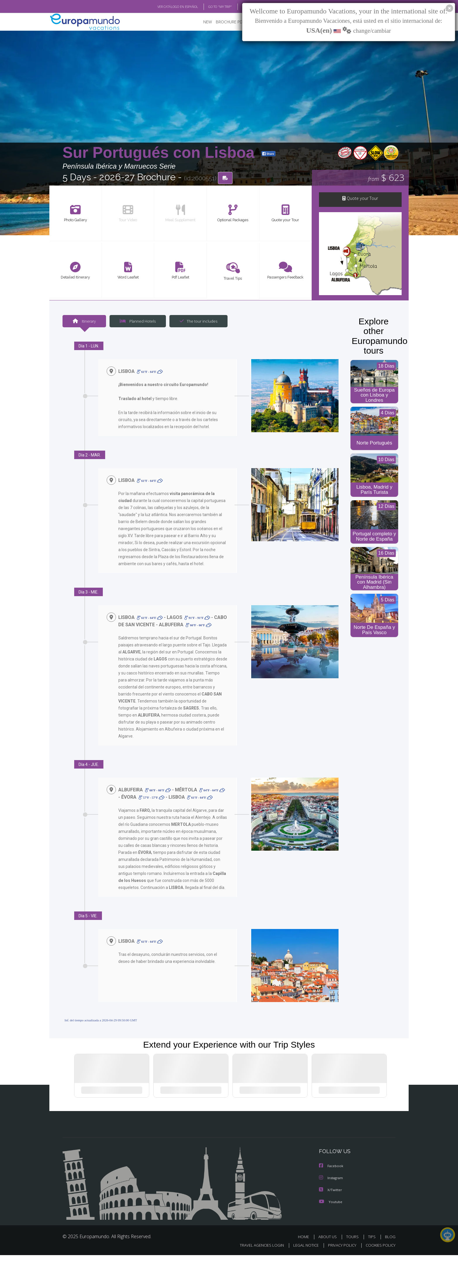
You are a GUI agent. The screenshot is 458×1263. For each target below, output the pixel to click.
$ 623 (386, 178)
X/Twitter (330, 1198)
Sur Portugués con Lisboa (161, 153)
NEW (202, 22)
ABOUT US (329, 1245)
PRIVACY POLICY (339, 1253)
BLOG (238, 6)
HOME (305, 1245)
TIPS (372, 1245)
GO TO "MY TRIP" (210, 6)
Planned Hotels (137, 321)
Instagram (331, 1186)
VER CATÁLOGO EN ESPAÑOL (164, 6)
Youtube (330, 1210)
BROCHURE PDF (226, 22)
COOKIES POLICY (379, 1253)
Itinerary (84, 321)
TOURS (353, 1245)
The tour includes (196, 321)
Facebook (331, 1175)
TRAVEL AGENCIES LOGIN (256, 1253)
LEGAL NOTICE (302, 1253)
